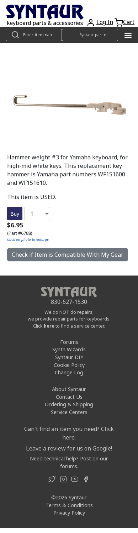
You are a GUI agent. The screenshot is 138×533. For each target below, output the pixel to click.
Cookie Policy (69, 365)
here (49, 326)
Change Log (69, 372)
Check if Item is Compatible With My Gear (67, 255)
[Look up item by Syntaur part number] (90, 35)
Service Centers (69, 412)
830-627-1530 (69, 302)
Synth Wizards (69, 349)
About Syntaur (69, 389)
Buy (14, 213)
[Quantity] (37, 213)
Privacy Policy (69, 512)
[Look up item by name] (34, 35)
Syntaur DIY (69, 357)
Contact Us (69, 396)
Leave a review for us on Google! (69, 448)
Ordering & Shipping (69, 404)
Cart (128, 22)
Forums (69, 342)
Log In (104, 22)
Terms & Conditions (69, 505)
